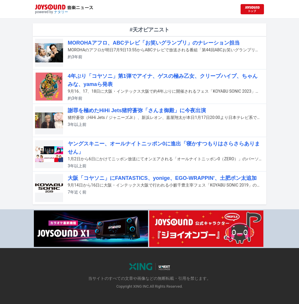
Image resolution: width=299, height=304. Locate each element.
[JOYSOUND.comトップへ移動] (252, 9)
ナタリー (61, 12)
